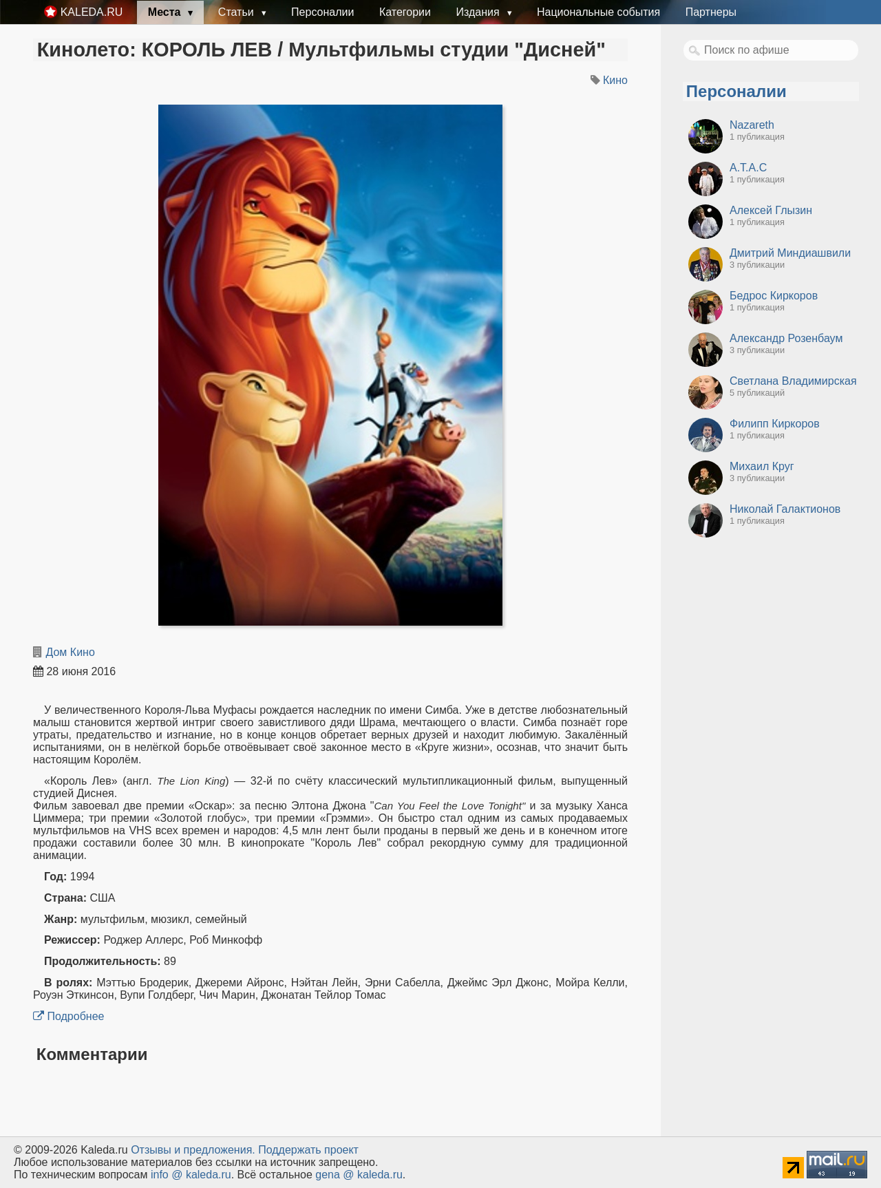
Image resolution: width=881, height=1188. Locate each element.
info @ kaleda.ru (191, 1174)
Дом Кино (69, 652)
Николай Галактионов (785, 509)
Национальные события (598, 12)
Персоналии (322, 12)
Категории (405, 12)
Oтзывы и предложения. (193, 1150)
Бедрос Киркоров (774, 295)
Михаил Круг (762, 466)
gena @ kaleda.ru (359, 1174)
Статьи (237, 12)
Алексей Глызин (771, 210)
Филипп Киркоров (775, 423)
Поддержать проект (308, 1150)
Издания (479, 12)
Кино (615, 80)
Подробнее (68, 1016)
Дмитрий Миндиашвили (790, 253)
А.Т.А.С (748, 167)
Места (166, 12)
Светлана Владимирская (793, 381)
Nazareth (752, 125)
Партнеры (711, 12)
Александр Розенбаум (786, 338)
